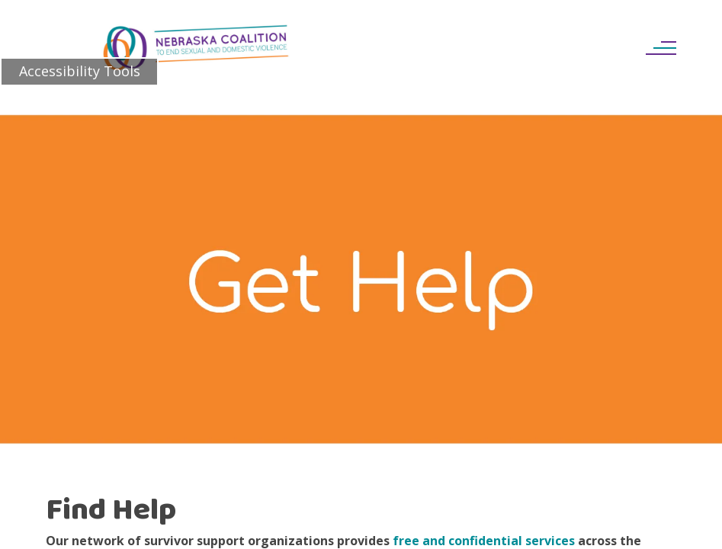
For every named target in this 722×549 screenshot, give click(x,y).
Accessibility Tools (79, 71)
